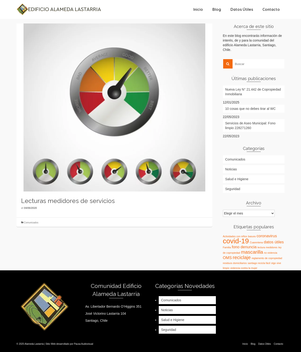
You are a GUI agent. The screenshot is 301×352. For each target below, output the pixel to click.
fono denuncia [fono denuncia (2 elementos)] (244, 247)
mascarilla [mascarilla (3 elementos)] (252, 252)
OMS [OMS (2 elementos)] (227, 258)
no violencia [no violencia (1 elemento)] (270, 252)
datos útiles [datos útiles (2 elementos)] (274, 242)
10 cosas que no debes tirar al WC (250, 109)
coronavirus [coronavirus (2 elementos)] (267, 236)
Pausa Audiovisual (83, 344)
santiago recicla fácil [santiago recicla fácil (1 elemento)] (259, 263)
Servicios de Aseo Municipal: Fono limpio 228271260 (250, 125)
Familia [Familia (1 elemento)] (227, 247)
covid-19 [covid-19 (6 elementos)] (236, 241)
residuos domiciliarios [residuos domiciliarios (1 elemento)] (235, 263)
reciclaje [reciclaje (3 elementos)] (242, 257)
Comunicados (31, 222)
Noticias (231, 169)
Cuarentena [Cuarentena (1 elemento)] (256, 242)
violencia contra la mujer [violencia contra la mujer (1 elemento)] (243, 268)
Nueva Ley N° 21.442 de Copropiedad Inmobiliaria (253, 92)
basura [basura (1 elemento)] (252, 236)
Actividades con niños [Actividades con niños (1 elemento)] (235, 236)
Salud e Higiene (237, 179)
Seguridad (232, 189)
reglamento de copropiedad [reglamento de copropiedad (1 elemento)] (267, 258)
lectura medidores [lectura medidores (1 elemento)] (267, 247)
